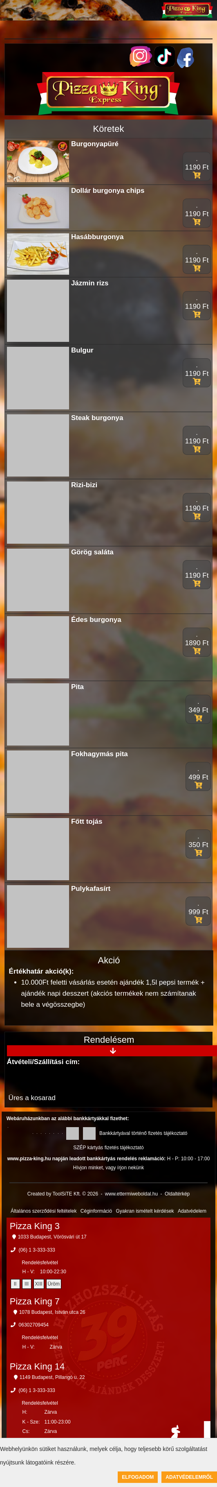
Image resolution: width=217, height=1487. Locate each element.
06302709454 (34, 1325)
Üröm (54, 1284)
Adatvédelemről (189, 1477)
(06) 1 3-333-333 (37, 1250)
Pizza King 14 (37, 1366)
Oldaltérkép (177, 1194)
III (27, 1284)
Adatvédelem (192, 1211)
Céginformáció (96, 1211)
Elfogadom (138, 1477)
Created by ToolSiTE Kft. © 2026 (62, 1194)
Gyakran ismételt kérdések (145, 1211)
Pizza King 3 (35, 1226)
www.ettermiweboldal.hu (131, 1194)
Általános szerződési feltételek (43, 1211)
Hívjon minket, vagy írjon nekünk (108, 1168)
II (15, 1284)
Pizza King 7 (35, 1301)
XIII (39, 1284)
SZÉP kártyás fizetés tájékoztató (108, 1147)
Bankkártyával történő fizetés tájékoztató (143, 1133)
